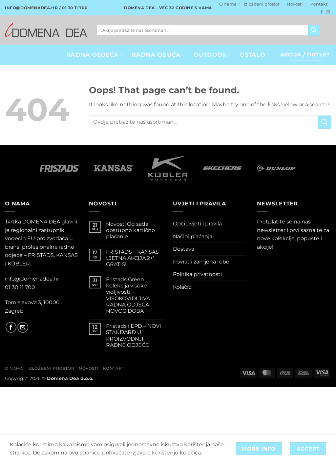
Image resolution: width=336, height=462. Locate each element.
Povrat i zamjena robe (201, 262)
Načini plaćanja (192, 236)
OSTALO (255, 54)
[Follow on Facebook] (322, 12)
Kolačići (183, 287)
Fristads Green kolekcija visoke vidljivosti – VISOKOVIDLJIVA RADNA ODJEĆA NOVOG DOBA (128, 295)
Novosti (295, 4)
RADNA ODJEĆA (94, 54)
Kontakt (318, 4)
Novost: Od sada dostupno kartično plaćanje (130, 230)
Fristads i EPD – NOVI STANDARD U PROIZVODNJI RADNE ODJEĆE (133, 335)
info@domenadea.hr (32, 279)
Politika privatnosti (197, 274)
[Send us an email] (328, 12)
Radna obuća (158, 54)
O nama (228, 4)
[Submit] (313, 30)
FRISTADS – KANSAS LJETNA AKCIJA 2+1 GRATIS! (132, 258)
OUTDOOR (212, 54)
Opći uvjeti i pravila (197, 223)
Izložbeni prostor (262, 4)
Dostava (183, 249)
